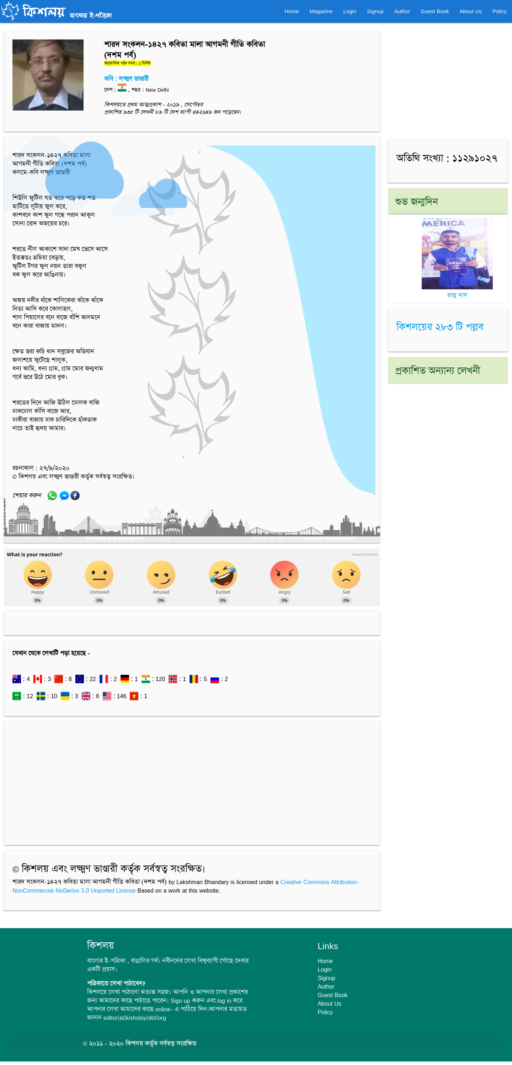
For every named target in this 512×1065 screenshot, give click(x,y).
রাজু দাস (457, 291)
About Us (470, 11)
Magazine (321, 11)
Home (292, 11)
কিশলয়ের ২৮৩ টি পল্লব (440, 327)
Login (350, 11)
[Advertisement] (192, 779)
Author (402, 11)
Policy (499, 11)
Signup (375, 11)
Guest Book (435, 11)
